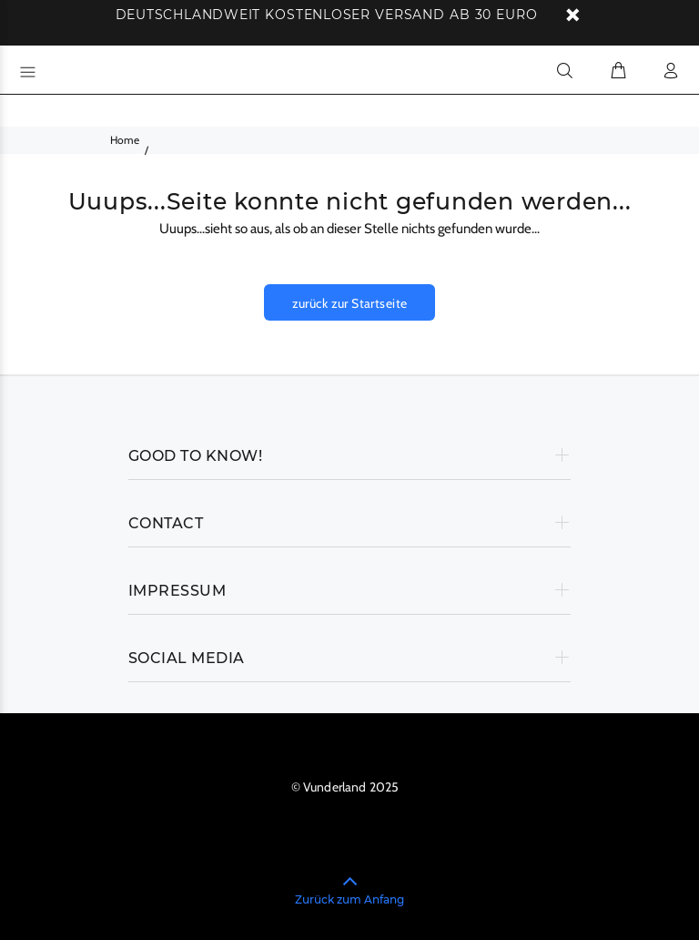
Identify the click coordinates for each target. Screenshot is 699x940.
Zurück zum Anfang (349, 899)
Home (124, 140)
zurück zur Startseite (350, 303)
